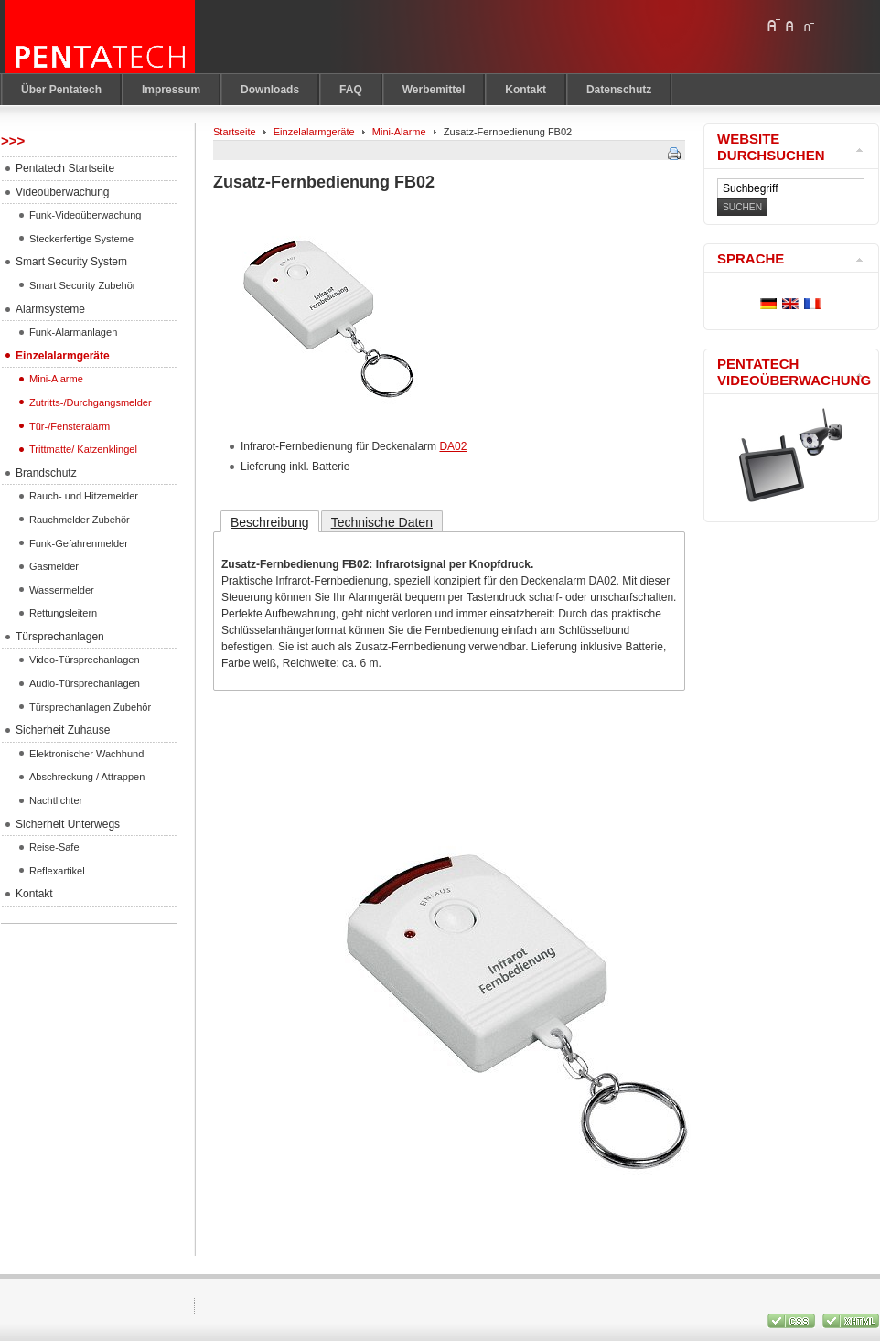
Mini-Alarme (399, 131)
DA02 (453, 446)
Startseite (234, 131)
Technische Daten (382, 522)
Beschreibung (270, 522)
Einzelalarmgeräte (314, 131)
